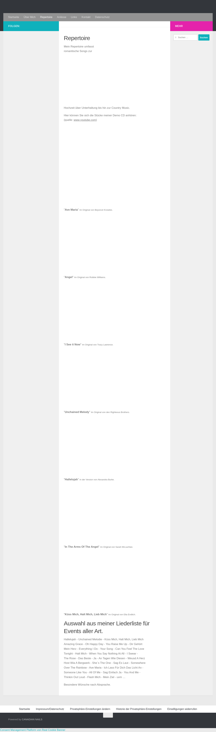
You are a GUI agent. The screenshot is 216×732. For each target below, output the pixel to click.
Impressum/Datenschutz (50, 709)
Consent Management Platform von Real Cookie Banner (32, 730)
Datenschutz (102, 17)
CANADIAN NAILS (32, 719)
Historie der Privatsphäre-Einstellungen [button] (138, 709)
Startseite (13, 17)
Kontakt (85, 17)
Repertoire (46, 17)
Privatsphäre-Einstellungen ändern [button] (90, 709)
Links (74, 17)
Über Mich (30, 17)
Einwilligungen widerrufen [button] (182, 709)
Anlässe (61, 17)
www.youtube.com (85, 120)
